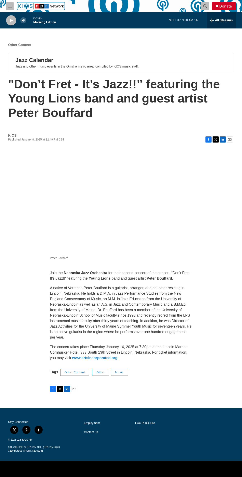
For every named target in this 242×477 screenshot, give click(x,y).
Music (119, 372)
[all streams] (221, 20)
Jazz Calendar (34, 60)
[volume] (23, 20)
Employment (92, 423)
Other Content (19, 45)
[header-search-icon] (205, 6)
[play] (11, 20)
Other (100, 372)
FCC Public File (145, 423)
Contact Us (91, 432)
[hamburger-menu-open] (10, 6)
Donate (225, 6)
